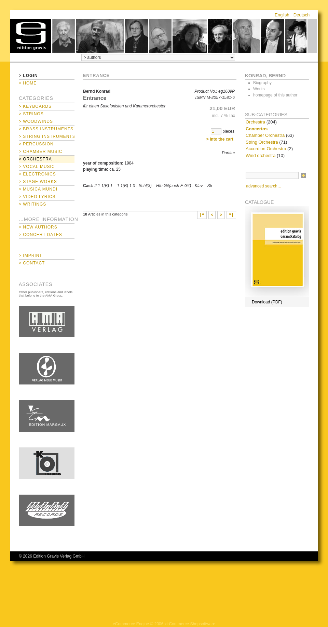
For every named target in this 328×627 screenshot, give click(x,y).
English (282, 14)
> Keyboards (35, 106)
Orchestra (255, 122)
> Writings (32, 204)
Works (259, 89)
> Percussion (36, 144)
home (30, 36)
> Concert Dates (40, 234)
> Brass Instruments (46, 129)
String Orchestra (262, 142)
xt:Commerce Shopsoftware (190, 624)
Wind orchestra (260, 155)
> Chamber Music (40, 151)
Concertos (257, 128)
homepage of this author (275, 95)
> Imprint (30, 255)
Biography (262, 82)
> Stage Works (38, 181)
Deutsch (301, 14)
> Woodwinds (36, 121)
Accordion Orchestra (266, 148)
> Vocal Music (37, 166)
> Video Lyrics (37, 196)
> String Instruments (46, 136)
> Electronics (37, 174)
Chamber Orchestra (265, 135)
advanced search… (263, 186)
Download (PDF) (267, 302)
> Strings (31, 114)
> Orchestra (35, 159)
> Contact (32, 263)
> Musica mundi (38, 189)
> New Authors (38, 227)
